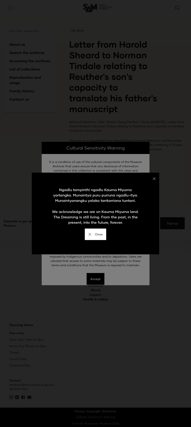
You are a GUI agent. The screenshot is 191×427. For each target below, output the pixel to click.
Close (95, 234)
